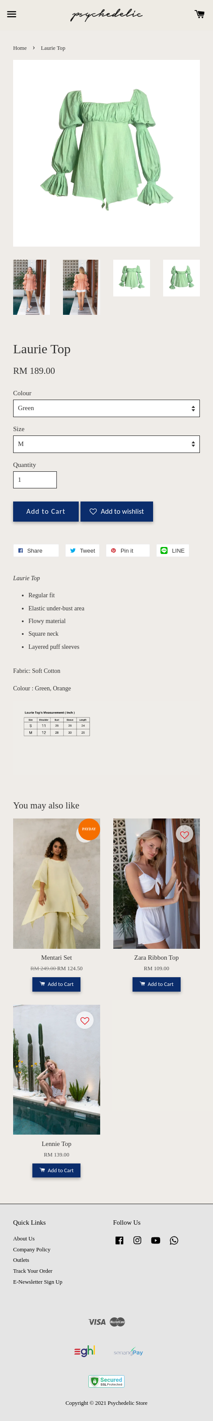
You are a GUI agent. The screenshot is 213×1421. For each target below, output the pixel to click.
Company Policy (31, 1250)
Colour (22, 393)
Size (18, 428)
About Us (24, 1239)
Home (20, 48)
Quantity (24, 464)
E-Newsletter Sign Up (38, 1282)
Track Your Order (32, 1271)
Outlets (21, 1260)
